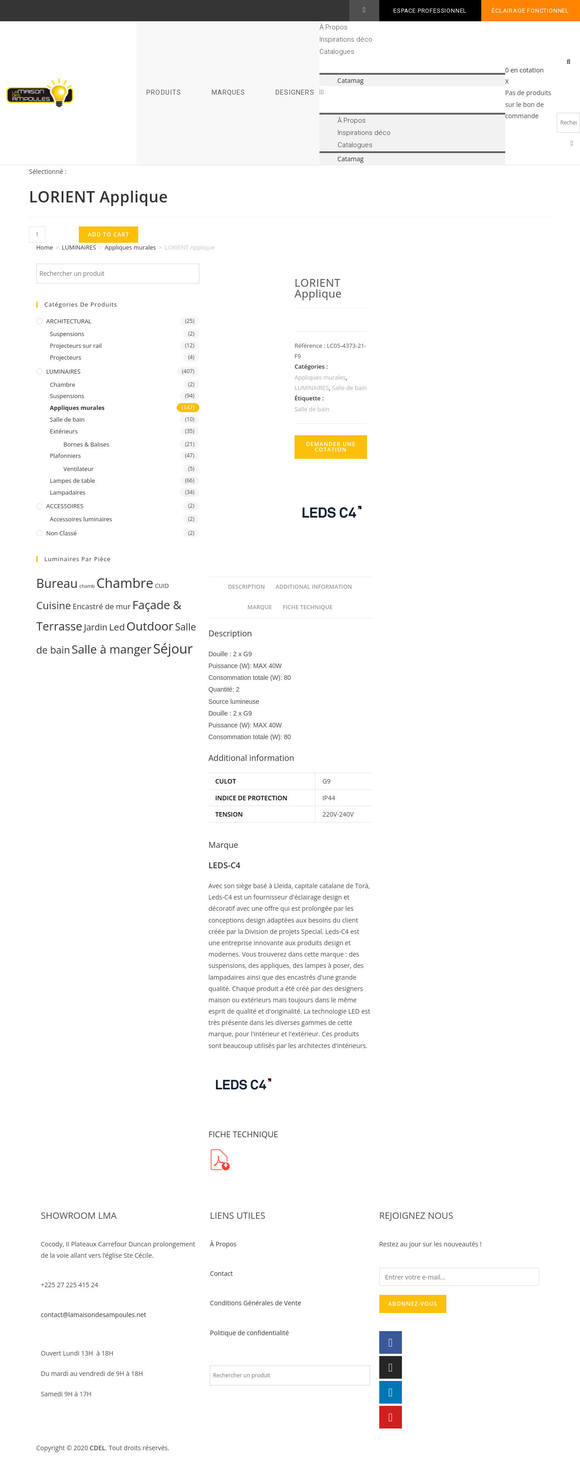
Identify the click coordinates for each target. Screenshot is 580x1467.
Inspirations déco (345, 39)
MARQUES (229, 92)
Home (44, 247)
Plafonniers (65, 456)
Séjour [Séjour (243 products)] (173, 649)
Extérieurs (63, 431)
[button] (412, 91)
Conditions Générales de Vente (255, 1303)
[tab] (246, 587)
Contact (221, 1273)
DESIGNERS (295, 92)
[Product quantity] (37, 234)
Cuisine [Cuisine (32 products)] (53, 605)
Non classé (61, 533)
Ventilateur (78, 469)
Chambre (62, 384)
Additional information (314, 587)
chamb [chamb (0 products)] (87, 586)
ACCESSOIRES (64, 506)
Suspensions (67, 334)
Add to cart (108, 234)
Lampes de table (72, 480)
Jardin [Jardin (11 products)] (95, 627)
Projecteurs (65, 357)
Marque (259, 607)
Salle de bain (67, 419)
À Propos (333, 27)
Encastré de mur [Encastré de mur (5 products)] (101, 606)
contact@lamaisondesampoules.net (93, 1314)
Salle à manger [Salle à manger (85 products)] (111, 649)
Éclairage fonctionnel (530, 10)
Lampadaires (68, 492)
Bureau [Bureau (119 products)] (56, 583)
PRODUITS (163, 92)
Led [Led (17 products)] (117, 626)
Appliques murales (130, 247)
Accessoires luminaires (81, 519)
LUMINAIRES (79, 247)
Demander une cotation (331, 446)
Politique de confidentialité (249, 1332)
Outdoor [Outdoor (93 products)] (149, 626)
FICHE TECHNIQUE (308, 607)
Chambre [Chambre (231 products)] (125, 583)
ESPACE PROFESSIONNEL (430, 10)
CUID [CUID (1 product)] (162, 586)
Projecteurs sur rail (76, 345)
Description (246, 587)
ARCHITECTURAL (69, 321)
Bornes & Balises (86, 444)
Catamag (351, 80)
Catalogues (336, 52)
